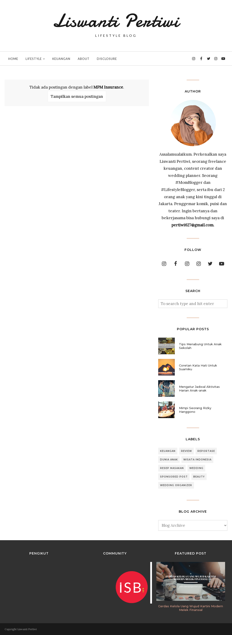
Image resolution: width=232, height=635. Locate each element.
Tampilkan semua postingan (77, 96)
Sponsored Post (174, 476)
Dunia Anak (169, 459)
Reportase (206, 451)
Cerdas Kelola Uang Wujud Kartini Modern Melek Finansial (190, 608)
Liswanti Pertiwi (116, 21)
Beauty (199, 476)
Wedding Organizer (176, 485)
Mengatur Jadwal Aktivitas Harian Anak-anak (199, 388)
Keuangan (167, 451)
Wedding (196, 468)
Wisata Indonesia (197, 459)
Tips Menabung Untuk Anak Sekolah (200, 346)
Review (186, 451)
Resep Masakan (172, 468)
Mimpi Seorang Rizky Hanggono (195, 409)
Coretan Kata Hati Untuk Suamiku (198, 367)
